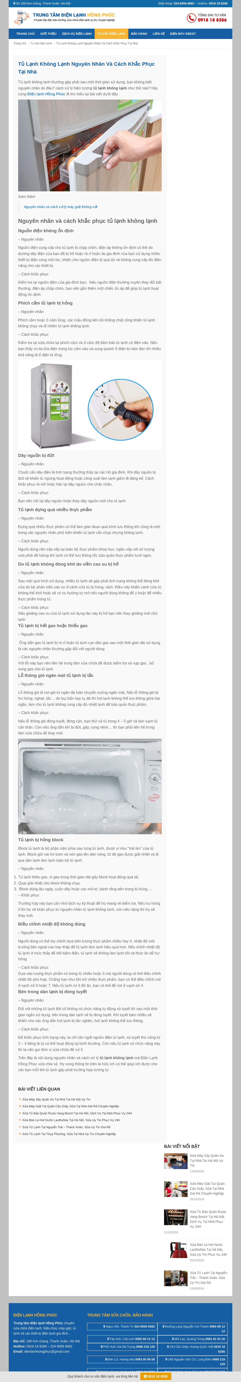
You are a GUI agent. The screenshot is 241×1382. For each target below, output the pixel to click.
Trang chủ (25, 33)
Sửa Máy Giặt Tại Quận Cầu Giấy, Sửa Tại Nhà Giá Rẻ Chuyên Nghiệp (70, 1106)
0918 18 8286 (156, 1376)
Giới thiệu (48, 33)
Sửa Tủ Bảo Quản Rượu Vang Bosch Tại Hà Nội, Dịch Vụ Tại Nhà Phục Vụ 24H (77, 1113)
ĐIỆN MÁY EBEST (183, 33)
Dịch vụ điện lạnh (77, 33)
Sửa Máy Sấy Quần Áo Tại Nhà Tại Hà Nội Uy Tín (56, 1099)
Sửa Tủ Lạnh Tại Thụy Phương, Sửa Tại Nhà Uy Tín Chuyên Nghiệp (69, 1134)
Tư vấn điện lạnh (111, 33)
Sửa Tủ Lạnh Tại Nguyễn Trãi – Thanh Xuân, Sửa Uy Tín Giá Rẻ (66, 1127)
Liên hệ (159, 33)
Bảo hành (139, 33)
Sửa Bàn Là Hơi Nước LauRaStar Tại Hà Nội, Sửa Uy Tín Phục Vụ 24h (71, 1120)
